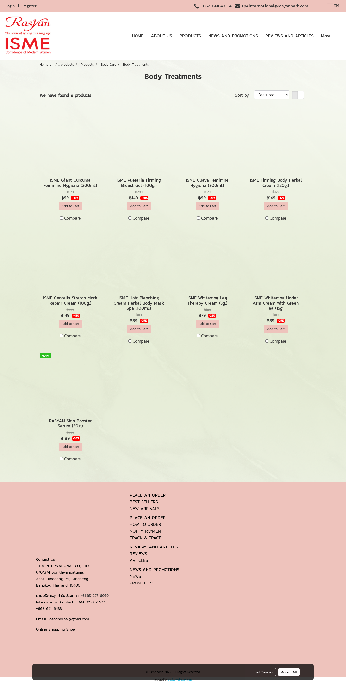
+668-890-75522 (91, 602)
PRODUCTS (190, 35)
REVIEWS (138, 553)
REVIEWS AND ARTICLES (289, 35)
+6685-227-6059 (94, 595)
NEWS (135, 576)
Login (10, 6)
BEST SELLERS (144, 501)
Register (29, 6)
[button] (338, 35)
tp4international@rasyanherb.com (275, 6)
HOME (137, 35)
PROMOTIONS (142, 583)
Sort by (244, 95)
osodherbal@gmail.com (69, 619)
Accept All (289, 672)
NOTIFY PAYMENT (146, 531)
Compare (72, 218)
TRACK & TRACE (145, 538)
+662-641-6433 (49, 608)
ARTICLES (139, 560)
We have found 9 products (65, 95)
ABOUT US (161, 35)
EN (333, 6)
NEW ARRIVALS (145, 508)
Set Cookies (264, 672)
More (326, 35)
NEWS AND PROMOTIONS (233, 35)
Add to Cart (70, 206)
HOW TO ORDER (145, 524)
